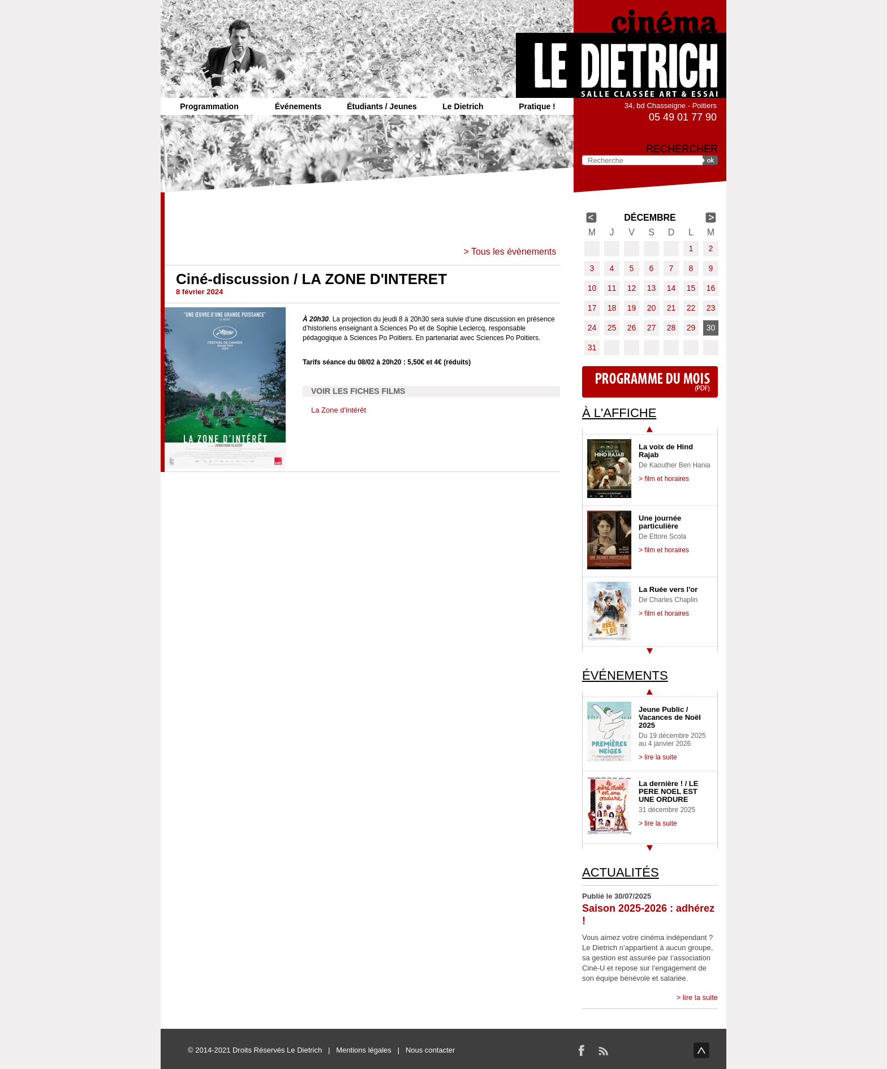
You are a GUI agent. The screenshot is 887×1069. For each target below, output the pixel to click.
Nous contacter (430, 1050)
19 (631, 307)
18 (612, 307)
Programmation (209, 106)
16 (711, 288)
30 (711, 327)
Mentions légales (363, 1050)
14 (671, 288)
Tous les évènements (513, 251)
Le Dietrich (462, 106)
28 (671, 327)
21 (671, 307)
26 (631, 327)
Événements (298, 106)
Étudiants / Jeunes (382, 106)
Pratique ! (537, 106)
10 (592, 288)
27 (651, 327)
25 (612, 327)
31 (592, 347)
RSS (603, 1050)
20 (651, 307)
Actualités (620, 872)
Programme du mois (650, 382)
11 (612, 288)
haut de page (701, 1050)
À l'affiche (619, 413)
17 (592, 307)
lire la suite (700, 997)
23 (711, 307)
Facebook (581, 1050)
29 (691, 327)
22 (691, 307)
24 (592, 327)
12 (631, 288)
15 (691, 288)
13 (651, 288)
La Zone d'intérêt (338, 410)
